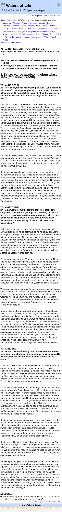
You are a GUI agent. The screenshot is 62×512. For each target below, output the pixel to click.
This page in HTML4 (39, 16)
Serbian (14, 34)
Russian (6, 34)
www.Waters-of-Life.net (31, 505)
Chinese (15, 26)
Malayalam (31, 31)
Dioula (23, 26)
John (14, 20)
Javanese (53, 29)
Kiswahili (6, 31)
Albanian (16, 23)
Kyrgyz (14, 31)
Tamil (38, 34)
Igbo (34, 29)
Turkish (58, 34)
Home (2, 20)
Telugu (45, 34)
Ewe (38, 26)
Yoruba (5, 40)
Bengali (42, 23)
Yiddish (53, 37)
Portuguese (48, 31)
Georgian (6, 29)
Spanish (30, 34)
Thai (51, 34)
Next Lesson (21, 43)
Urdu (12, 37)
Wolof (46, 37)
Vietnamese (36, 37)
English (31, 26)
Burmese (50, 23)
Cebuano (6, 26)
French (52, 26)
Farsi (44, 26)
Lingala (22, 31)
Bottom (57, 16)
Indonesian (43, 29)
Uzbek (27, 37)
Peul (40, 31)
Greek (14, 29)
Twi (8, 20)
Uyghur (19, 37)
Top (58, 502)
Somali (22, 34)
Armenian (33, 23)
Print (51, 16)
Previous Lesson (7, 43)
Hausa (21, 29)
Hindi (29, 29)
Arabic (24, 23)
